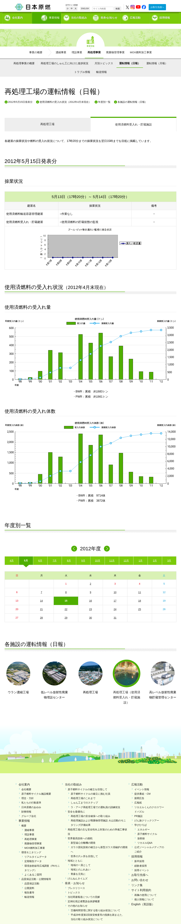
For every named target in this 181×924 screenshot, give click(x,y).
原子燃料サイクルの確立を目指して (87, 783)
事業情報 (47, 16)
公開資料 (29, 881)
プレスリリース (76, 881)
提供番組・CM (142, 787)
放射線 (141, 832)
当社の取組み (79, 16)
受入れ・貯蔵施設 (133, 118)
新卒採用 (139, 855)
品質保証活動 (31, 877)
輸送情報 (101, 65)
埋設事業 (77, 46)
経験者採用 (140, 859)
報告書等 (29, 886)
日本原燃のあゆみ (31, 801)
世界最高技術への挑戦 (80, 832)
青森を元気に (78, 867)
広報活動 (135, 16)
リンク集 (137, 878)
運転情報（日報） (129, 57)
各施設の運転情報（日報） (132, 95)
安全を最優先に (76, 805)
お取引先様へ (157, 7)
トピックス (74, 886)
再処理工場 (47, 118)
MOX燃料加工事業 (141, 46)
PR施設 (138, 809)
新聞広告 (139, 792)
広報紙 (138, 796)
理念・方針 (27, 792)
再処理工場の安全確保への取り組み (90, 809)
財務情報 (26, 805)
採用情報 (164, 16)
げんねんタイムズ (77, 872)
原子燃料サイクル (147, 827)
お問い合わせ (139, 873)
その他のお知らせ (77, 899)
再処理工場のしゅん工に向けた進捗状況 (64, 57)
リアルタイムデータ (35, 850)
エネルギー (143, 823)
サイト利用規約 (141, 884)
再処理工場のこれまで (83, 792)
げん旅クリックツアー (146, 814)
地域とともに (75, 854)
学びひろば (140, 818)
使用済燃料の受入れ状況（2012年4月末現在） (65, 95)
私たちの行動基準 (31, 796)
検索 (118, 8)
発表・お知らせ (75, 877)
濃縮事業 (61, 46)
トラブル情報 (82, 65)
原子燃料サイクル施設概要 (36, 787)
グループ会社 (28, 809)
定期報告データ (33, 855)
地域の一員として (80, 859)
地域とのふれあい (80, 863)
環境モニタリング (31, 846)
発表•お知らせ (109, 16)
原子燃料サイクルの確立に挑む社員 (90, 787)
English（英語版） (143, 898)
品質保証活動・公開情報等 (36, 873)
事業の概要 (35, 46)
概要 (23, 819)
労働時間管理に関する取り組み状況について (95, 904)
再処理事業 (94, 46)
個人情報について (144, 893)
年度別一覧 (104, 95)
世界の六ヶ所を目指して (84, 850)
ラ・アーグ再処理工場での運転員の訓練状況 (95, 801)
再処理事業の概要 (24, 57)
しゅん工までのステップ (84, 796)
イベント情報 (141, 783)
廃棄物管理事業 (115, 46)
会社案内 (17, 16)
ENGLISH (85, 9)
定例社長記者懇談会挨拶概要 (84, 895)
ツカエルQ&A (145, 836)
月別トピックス (104, 57)
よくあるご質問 (33, 868)
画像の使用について (145, 889)
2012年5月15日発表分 (20, 95)
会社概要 (26, 783)
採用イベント (141, 864)
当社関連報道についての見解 (84, 890)
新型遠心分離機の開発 (83, 836)
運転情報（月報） (157, 57)
